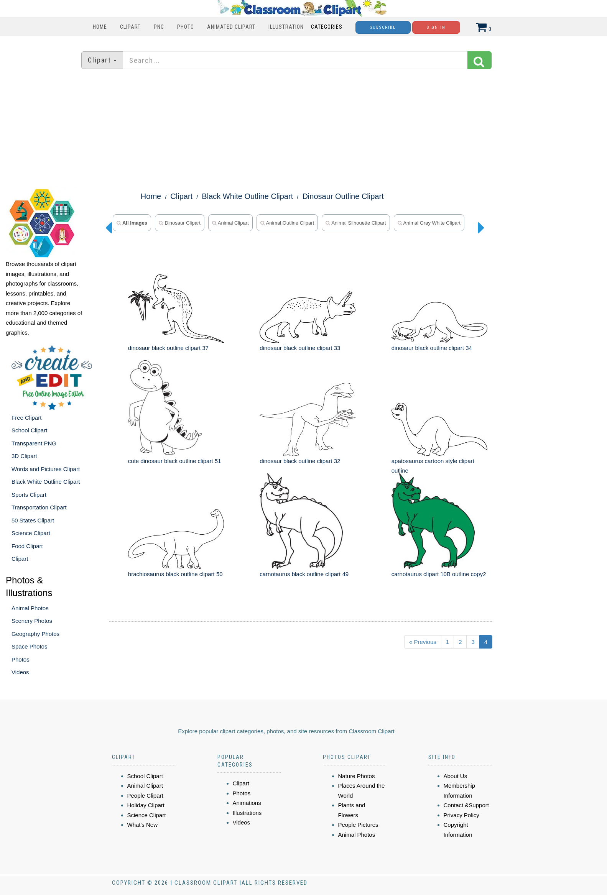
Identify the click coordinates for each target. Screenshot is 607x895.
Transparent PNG (34, 443)
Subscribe (383, 27)
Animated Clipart (231, 27)
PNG (159, 27)
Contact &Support (466, 805)
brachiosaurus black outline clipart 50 (175, 574)
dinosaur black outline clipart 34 (432, 348)
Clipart (130, 27)
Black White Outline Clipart (46, 481)
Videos (20, 672)
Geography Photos (35, 634)
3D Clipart (24, 456)
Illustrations (247, 813)
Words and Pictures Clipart (46, 469)
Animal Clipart (145, 785)
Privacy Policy (461, 815)
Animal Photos (30, 608)
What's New (142, 824)
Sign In (436, 27)
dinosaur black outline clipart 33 (300, 348)
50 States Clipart (33, 520)
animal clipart (230, 223)
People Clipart (145, 795)
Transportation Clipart (39, 507)
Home (100, 27)
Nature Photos (356, 776)
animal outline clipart (287, 223)
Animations (247, 803)
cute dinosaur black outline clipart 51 (174, 461)
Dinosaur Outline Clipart (342, 196)
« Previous (422, 642)
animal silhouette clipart (356, 223)
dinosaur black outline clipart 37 (168, 348)
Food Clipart (27, 546)
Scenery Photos (32, 620)
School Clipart (29, 430)
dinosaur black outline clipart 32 (300, 461)
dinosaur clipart (180, 223)
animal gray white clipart (429, 223)
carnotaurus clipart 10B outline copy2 (439, 574)
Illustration (286, 27)
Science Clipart (31, 533)
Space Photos (29, 646)
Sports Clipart (29, 494)
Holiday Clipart (146, 805)
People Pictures (358, 824)
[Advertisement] (304, 128)
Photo (185, 27)
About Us (455, 776)
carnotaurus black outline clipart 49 (304, 574)
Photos (21, 659)
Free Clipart (26, 417)
